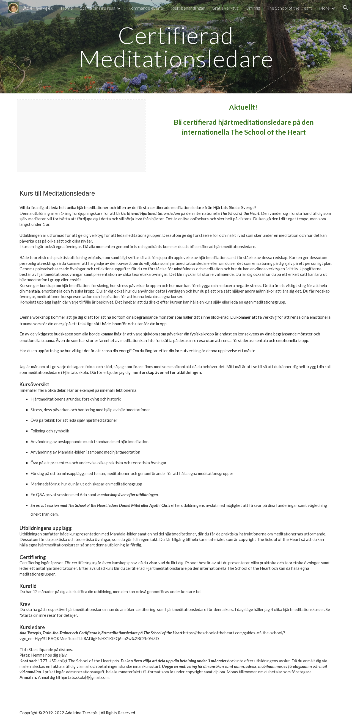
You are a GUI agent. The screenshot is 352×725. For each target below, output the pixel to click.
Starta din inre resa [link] (97, 7)
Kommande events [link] (146, 7)
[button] (345, 7)
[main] (176, 47)
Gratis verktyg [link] (225, 7)
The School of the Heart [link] (289, 7)
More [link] (324, 7)
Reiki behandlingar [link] (188, 7)
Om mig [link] (253, 7)
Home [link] (67, 7)
